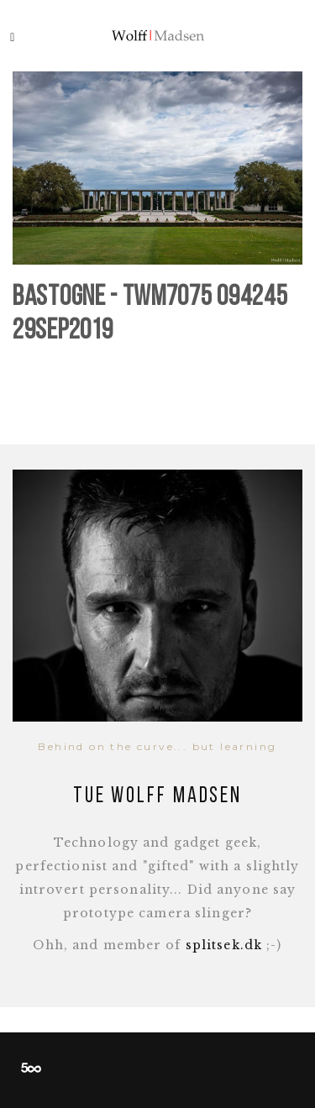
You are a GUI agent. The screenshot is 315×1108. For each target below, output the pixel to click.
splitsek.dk (224, 945)
